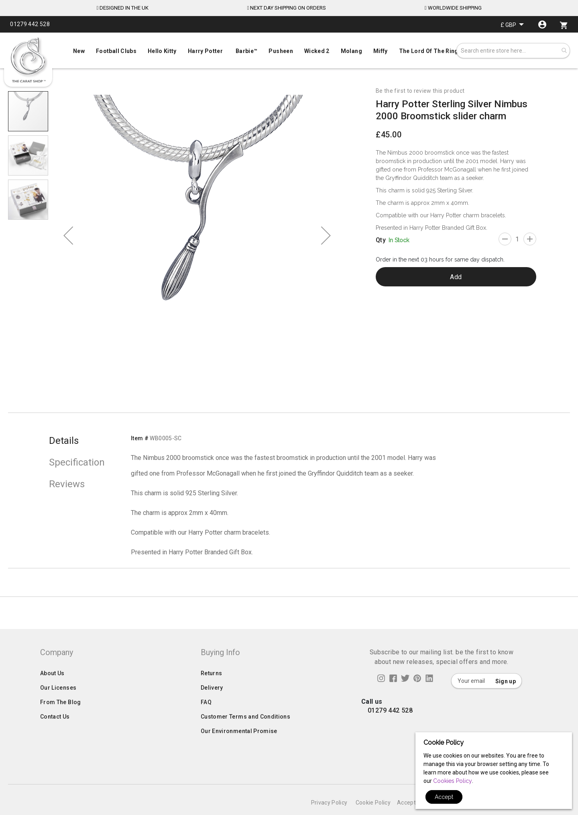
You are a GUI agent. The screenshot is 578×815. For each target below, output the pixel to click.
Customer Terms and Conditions (245, 732)
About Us (52, 689)
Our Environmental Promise (239, 747)
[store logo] (28, 60)
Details (64, 440)
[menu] (289, 49)
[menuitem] (289, 50)
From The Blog (60, 718)
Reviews (67, 484)
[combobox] (513, 50)
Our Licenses (58, 704)
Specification (77, 462)
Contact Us (55, 732)
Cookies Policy (452, 781)
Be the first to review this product (420, 91)
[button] (512, 24)
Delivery (212, 704)
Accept (444, 797)
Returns (211, 689)
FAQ (206, 718)
